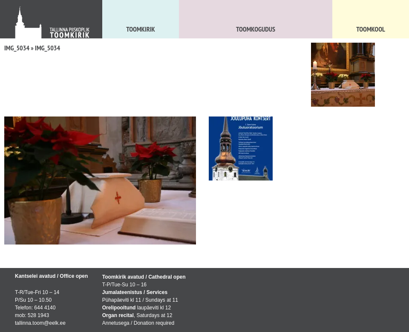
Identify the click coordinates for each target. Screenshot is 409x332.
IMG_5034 (16, 48)
